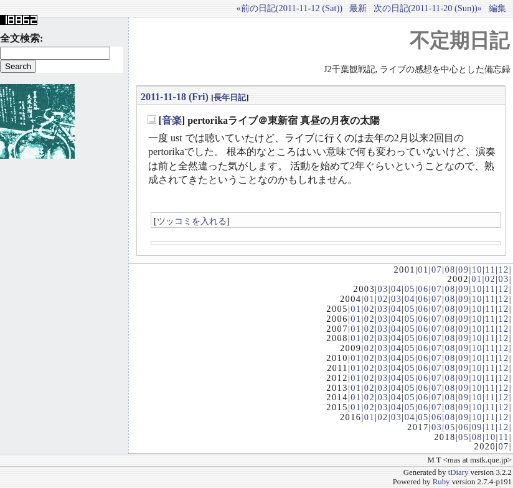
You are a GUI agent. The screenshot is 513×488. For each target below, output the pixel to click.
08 (450, 269)
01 (423, 269)
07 (436, 269)
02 (490, 279)
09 (463, 269)
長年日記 (230, 97)
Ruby (441, 481)
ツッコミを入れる (192, 221)
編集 (497, 8)
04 (396, 289)
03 (503, 279)
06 (423, 289)
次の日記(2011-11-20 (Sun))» (428, 8)
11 (490, 269)
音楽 (172, 120)
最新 (358, 8)
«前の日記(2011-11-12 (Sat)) (289, 8)
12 (503, 269)
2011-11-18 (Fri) (175, 97)
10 (477, 269)
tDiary (458, 472)
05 (410, 289)
